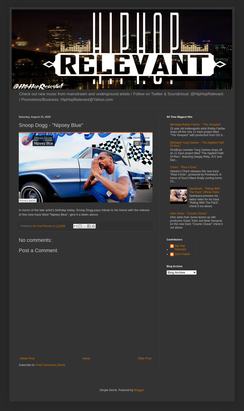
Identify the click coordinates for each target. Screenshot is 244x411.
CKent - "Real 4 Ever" (183, 167)
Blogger (139, 390)
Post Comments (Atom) (50, 365)
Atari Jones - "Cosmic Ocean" (188, 213)
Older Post (144, 358)
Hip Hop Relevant (180, 247)
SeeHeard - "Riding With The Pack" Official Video (204, 190)
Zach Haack (182, 254)
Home (86, 358)
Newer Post (27, 358)
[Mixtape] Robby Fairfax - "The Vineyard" (195, 124)
